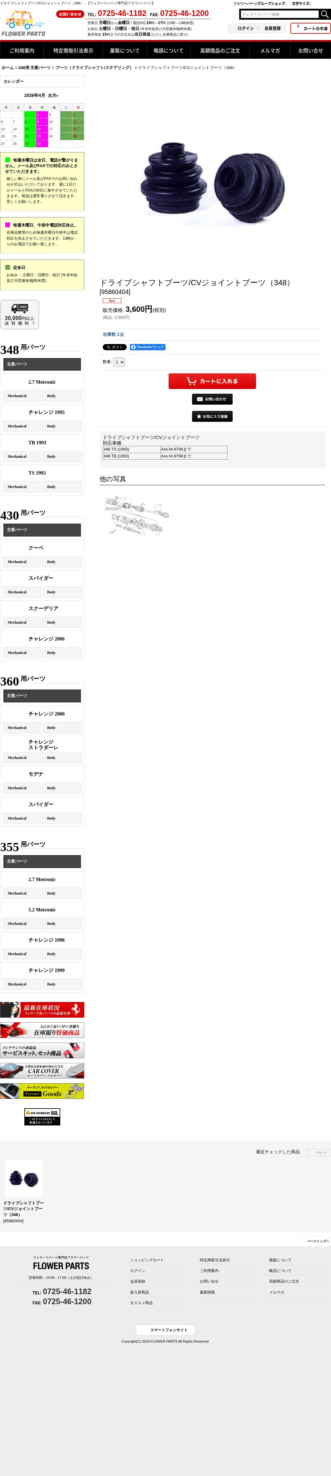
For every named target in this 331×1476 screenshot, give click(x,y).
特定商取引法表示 (215, 1260)
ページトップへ (318, 1241)
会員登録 (272, 28)
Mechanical (17, 396)
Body (51, 396)
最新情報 (207, 1292)
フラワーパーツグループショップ (259, 3)
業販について (280, 1260)
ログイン (246, 28)
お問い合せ (209, 1281)
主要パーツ (17, 364)
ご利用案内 (209, 1271)
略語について (280, 1271)
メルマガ (276, 1292)
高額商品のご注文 (284, 1281)
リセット (321, 1152)
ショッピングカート (147, 1260)
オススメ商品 (141, 1303)
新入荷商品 (139, 1292)
